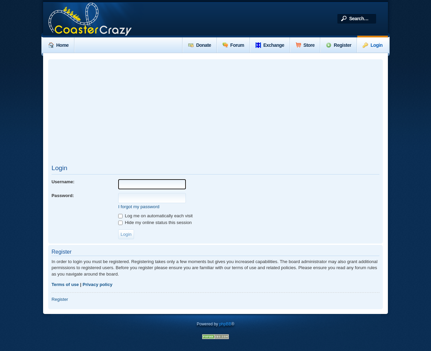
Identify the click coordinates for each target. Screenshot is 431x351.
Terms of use (65, 284)
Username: (63, 181)
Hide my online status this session (155, 222)
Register (338, 45)
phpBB (225, 324)
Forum (233, 45)
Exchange (270, 45)
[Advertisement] (215, 111)
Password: (63, 195)
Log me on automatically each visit (155, 215)
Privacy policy (97, 284)
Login (373, 45)
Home (58, 45)
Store (305, 45)
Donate (199, 45)
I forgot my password (138, 206)
